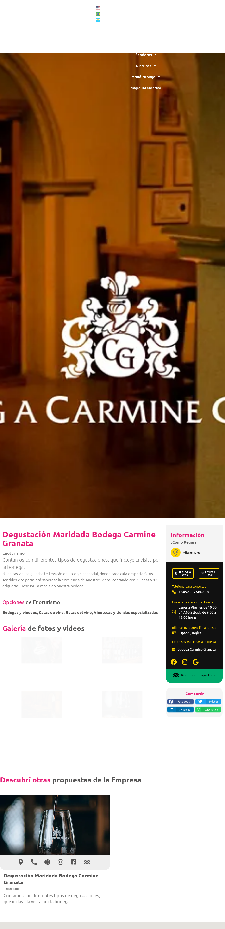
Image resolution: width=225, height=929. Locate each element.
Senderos (194, 54)
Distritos (194, 65)
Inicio (194, 10)
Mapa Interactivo (194, 87)
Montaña (194, 21)
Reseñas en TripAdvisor (198, 675)
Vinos (194, 32)
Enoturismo (13, 553)
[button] (180, 712)
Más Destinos (194, 43)
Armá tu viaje (194, 76)
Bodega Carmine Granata (196, 649)
